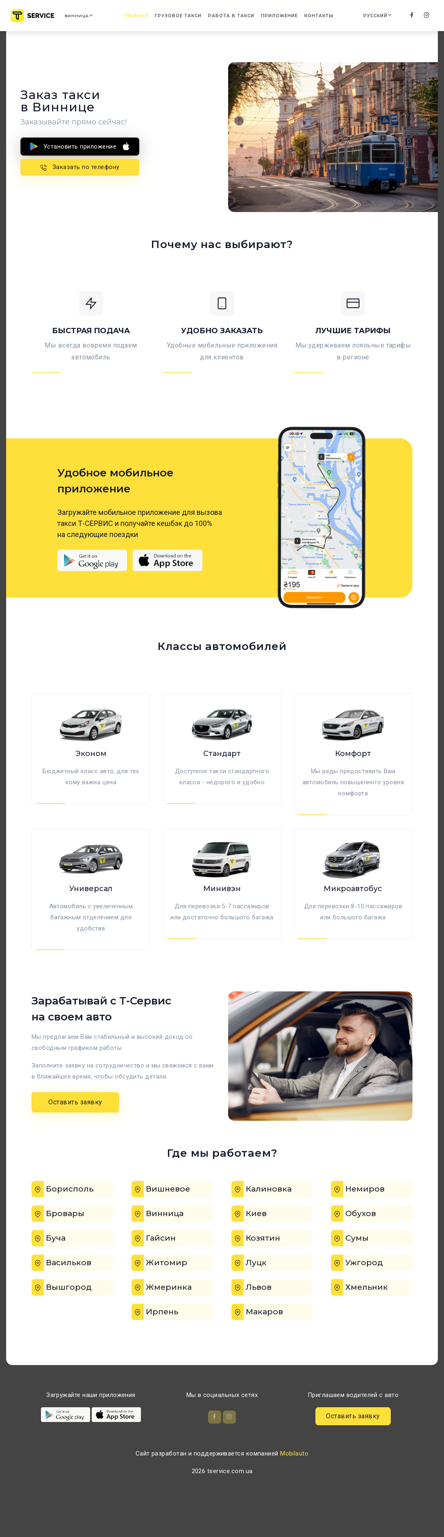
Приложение (283, 17)
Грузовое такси (182, 17)
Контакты (323, 17)
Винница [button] (83, 17)
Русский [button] (374, 17)
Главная (140, 17)
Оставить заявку (75, 1129)
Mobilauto (294, 1483)
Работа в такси (235, 17)
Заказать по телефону (80, 166)
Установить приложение (80, 146)
